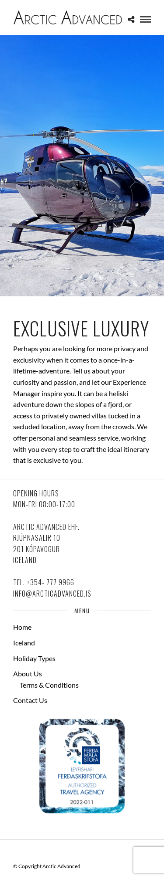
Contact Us (30, 700)
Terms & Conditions (49, 685)
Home (22, 627)
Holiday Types (34, 658)
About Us (27, 673)
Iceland (24, 642)
